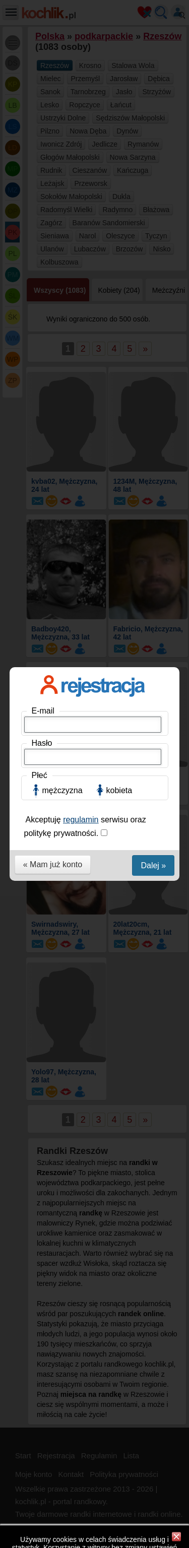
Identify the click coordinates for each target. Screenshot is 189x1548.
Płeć (39, 200)
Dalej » (153, 290)
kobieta (119, 215)
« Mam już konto (52, 289)
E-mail (43, 135)
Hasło (42, 167)
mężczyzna (62, 215)
